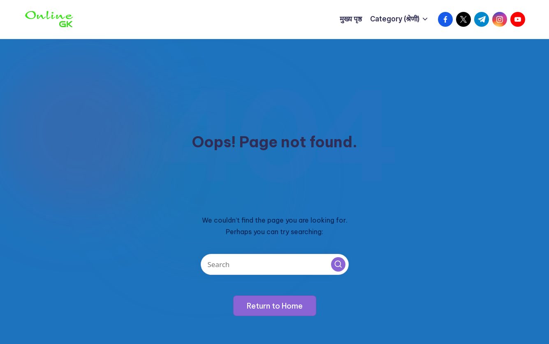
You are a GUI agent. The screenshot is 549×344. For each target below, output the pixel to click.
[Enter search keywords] (275, 264)
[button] (338, 264)
